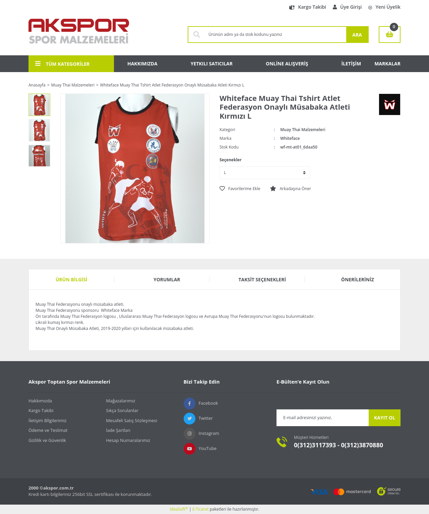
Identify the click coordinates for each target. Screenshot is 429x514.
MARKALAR (387, 63)
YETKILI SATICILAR (212, 63)
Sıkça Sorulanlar (122, 410)
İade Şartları (118, 430)
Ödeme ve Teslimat (47, 430)
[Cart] (390, 34)
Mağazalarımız (120, 401)
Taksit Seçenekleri (262, 279)
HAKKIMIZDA (142, 63)
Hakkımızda (40, 401)
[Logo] (78, 34)
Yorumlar (167, 279)
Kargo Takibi (307, 6)
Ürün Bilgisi (71, 279)
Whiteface (290, 138)
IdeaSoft (179, 509)
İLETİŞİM (351, 63)
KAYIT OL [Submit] (384, 417)
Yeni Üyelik (384, 6)
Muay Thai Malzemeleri (302, 129)
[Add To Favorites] (240, 189)
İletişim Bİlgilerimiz (47, 420)
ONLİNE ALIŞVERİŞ (287, 63)
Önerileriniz (357, 279)
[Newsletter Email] (323, 417)
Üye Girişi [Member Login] (347, 7)
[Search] (275, 34)
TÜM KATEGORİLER (62, 63)
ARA (357, 35)
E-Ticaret (200, 509)
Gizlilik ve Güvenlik (47, 440)
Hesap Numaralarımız (128, 440)
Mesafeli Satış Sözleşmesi (131, 420)
